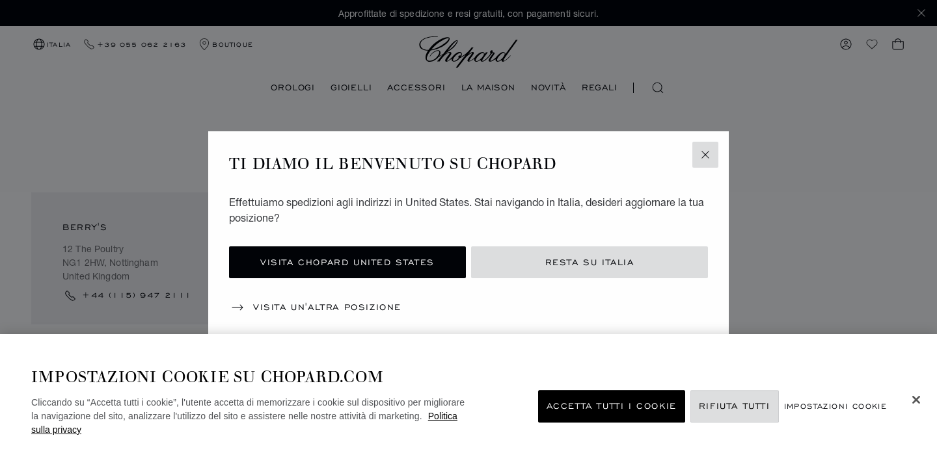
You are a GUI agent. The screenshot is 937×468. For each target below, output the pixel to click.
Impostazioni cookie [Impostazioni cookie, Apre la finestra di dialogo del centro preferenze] (836, 406)
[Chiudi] (916, 399)
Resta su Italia (589, 262)
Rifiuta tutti (734, 405)
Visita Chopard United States (347, 262)
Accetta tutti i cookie (612, 405)
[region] (468, 401)
